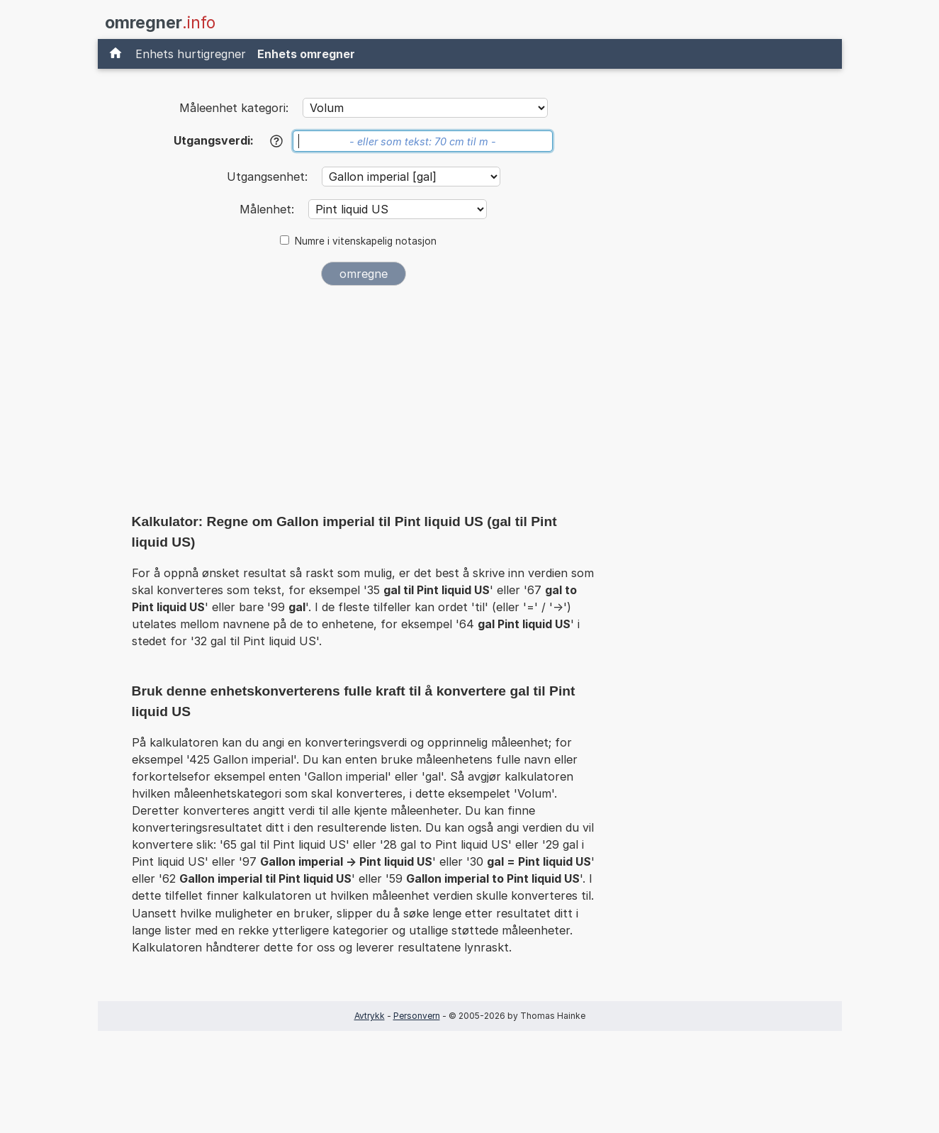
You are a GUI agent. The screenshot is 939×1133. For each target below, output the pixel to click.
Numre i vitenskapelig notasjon (366, 241)
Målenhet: (269, 209)
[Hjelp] (276, 141)
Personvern (416, 1015)
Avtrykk (369, 1015)
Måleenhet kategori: (233, 108)
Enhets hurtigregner (190, 54)
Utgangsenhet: (269, 176)
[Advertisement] (363, 402)
